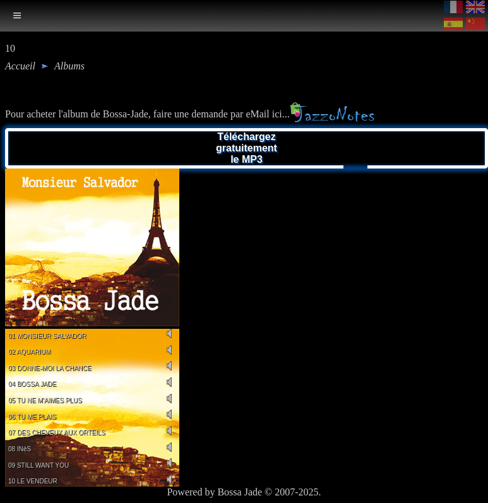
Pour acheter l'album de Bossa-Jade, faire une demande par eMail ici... (189, 114)
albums (69, 66)
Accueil (20, 66)
